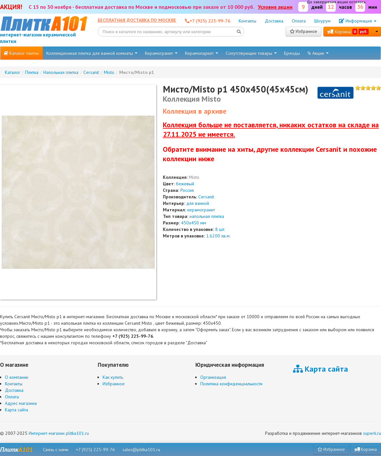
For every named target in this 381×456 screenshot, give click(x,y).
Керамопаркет (201, 53)
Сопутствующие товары (251, 53)
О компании (16, 377)
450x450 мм (193, 223)
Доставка (274, 21)
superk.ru (372, 433)
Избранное (303, 31)
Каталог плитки (21, 53)
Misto (194, 177)
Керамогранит (161, 53)
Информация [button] (357, 21)
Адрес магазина (21, 403)
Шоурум (322, 21)
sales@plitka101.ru (141, 449)
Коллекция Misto (192, 99)
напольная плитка (207, 216)
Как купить (113, 377)
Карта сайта (16, 410)
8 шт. (220, 229)
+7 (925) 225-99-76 (95, 449)
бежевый (185, 184)
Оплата (299, 21)
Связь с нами (55, 449)
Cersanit (206, 197)
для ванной (197, 203)
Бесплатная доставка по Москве (137, 20)
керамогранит (201, 210)
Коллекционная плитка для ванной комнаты (91, 53)
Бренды (292, 53)
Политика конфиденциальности (231, 384)
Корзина (348, 32)
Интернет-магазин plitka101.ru (59, 433)
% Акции (318, 53)
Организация (213, 377)
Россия (187, 190)
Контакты (247, 21)
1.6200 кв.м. (218, 236)
